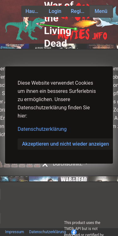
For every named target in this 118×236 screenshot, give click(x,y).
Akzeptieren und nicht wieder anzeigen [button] (65, 144)
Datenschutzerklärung (42, 129)
